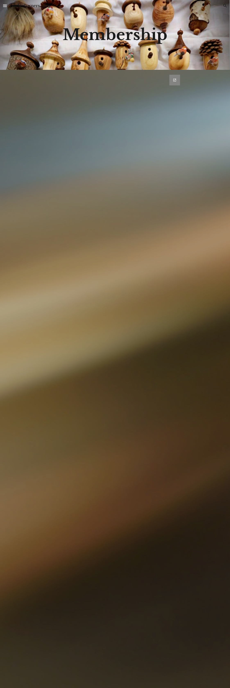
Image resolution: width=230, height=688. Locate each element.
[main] (115, 35)
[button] (5, 5)
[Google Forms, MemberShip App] (115, 379)
